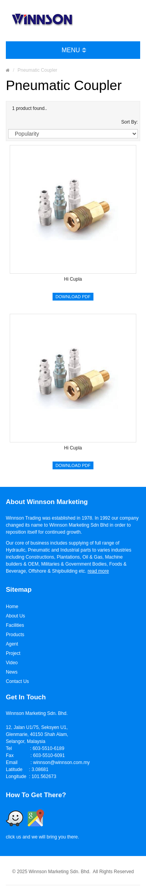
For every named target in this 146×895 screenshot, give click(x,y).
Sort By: (129, 122)
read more (98, 571)
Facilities (15, 625)
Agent (12, 644)
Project (13, 653)
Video (12, 662)
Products (15, 634)
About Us (15, 616)
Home (12, 606)
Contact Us (17, 681)
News (12, 672)
